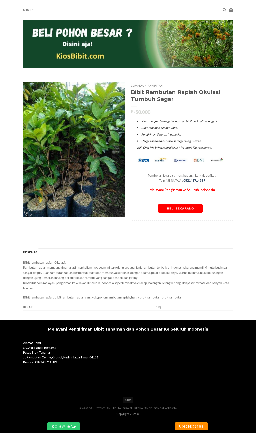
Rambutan (155, 85)
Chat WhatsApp (64, 426)
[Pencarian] (224, 10)
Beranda (137, 85)
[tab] (30, 252)
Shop (28, 10)
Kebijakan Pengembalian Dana (155, 408)
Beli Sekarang (180, 208)
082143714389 (191, 426)
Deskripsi (30, 252)
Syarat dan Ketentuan (94, 408)
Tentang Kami (122, 408)
